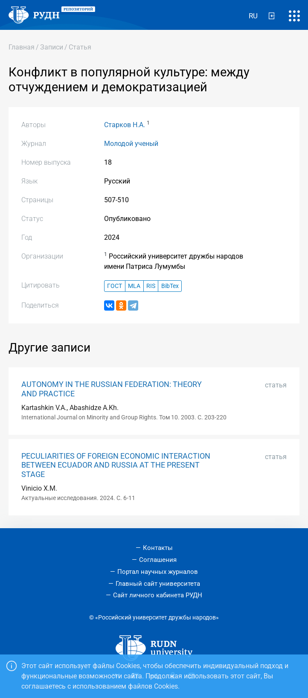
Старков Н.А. (124, 125)
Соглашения (158, 560)
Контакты (158, 548)
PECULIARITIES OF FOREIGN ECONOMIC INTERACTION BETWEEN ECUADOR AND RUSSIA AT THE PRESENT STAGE (115, 465)
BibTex (170, 286)
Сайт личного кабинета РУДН (157, 595)
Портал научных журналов (157, 572)
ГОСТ (114, 286)
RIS (150, 286)
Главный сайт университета (158, 583)
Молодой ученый (131, 144)
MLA (134, 286)
